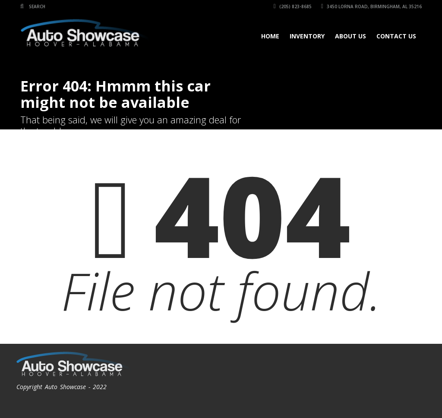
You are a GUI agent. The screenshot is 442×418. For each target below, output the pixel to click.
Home (270, 36)
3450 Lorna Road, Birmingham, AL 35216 (371, 6)
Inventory (307, 36)
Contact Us (396, 36)
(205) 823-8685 (293, 6)
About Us (350, 36)
